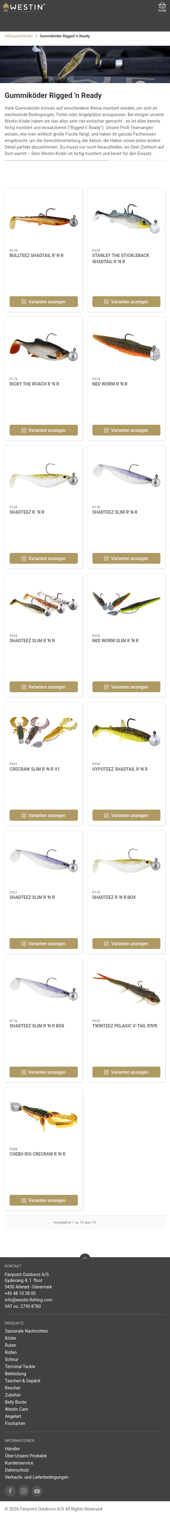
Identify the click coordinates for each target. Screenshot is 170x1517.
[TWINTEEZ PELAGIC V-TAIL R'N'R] (126, 988)
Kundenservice (19, 1462)
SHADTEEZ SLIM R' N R (115, 512)
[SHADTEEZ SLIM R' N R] (126, 475)
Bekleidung (15, 1373)
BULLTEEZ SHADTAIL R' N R (36, 255)
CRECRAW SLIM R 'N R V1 (35, 769)
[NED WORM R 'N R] (126, 347)
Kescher (12, 1387)
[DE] (24, 7)
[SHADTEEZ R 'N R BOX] (126, 860)
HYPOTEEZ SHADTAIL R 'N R (120, 769)
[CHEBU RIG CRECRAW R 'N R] (44, 1117)
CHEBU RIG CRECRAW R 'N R (38, 1154)
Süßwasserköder (19, 36)
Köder (10, 1338)
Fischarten (15, 1423)
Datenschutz (17, 1470)
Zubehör (13, 1395)
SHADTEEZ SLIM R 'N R (32, 640)
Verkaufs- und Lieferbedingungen (36, 1477)
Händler (12, 1448)
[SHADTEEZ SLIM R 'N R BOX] (44, 988)
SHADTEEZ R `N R (27, 512)
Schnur (12, 1359)
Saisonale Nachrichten (26, 1331)
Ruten (10, 1345)
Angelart (13, 1416)
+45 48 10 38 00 (20, 1293)
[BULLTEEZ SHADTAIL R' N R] (44, 218)
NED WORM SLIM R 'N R (115, 640)
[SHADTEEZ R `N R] (44, 475)
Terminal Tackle (20, 1366)
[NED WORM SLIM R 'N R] (126, 603)
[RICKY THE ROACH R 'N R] (44, 347)
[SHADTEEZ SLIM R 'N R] (44, 603)
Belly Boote (16, 1402)
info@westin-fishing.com (28, 1299)
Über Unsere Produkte (26, 1455)
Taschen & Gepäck (22, 1380)
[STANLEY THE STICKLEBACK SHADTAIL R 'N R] (126, 218)
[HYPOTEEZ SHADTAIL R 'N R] (126, 732)
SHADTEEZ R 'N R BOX (114, 897)
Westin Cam (16, 1409)
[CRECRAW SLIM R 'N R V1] (44, 732)
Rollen (11, 1352)
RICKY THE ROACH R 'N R (34, 383)
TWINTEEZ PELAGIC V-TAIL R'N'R (124, 1025)
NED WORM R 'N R (110, 383)
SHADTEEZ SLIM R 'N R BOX (37, 1025)
